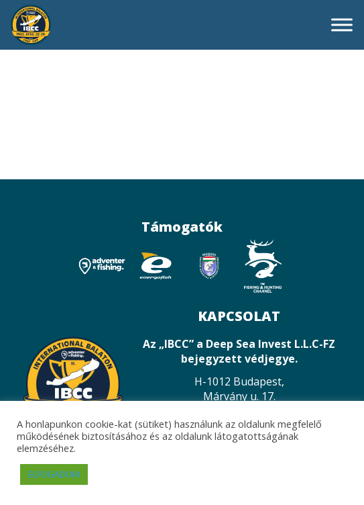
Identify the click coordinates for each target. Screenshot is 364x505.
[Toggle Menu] (342, 24)
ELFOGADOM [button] (54, 474)
